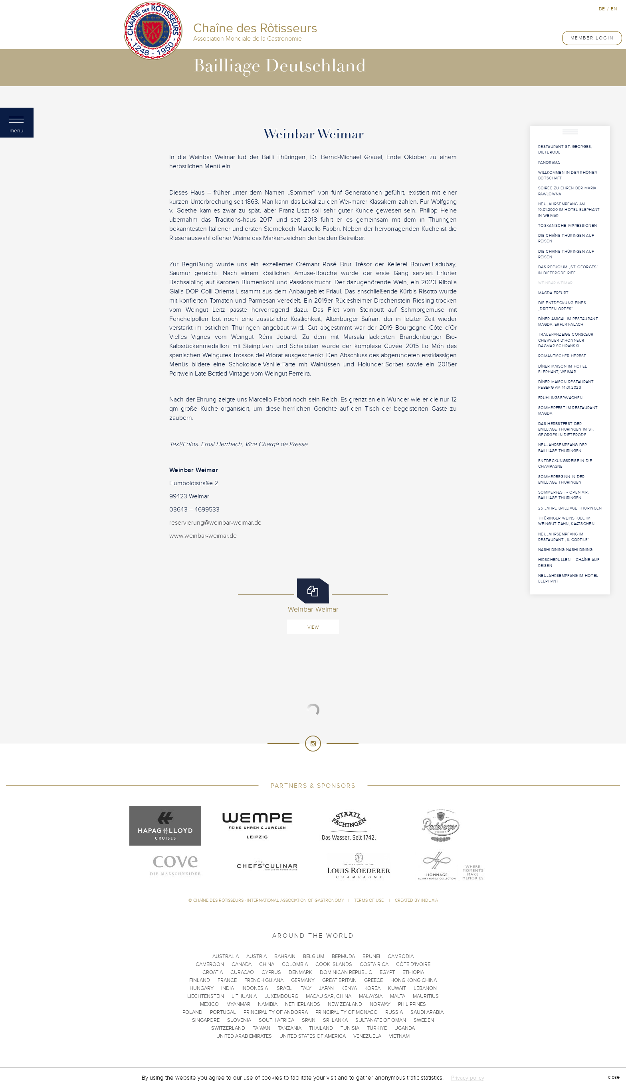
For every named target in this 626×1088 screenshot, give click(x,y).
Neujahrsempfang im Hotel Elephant (568, 578)
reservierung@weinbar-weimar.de (215, 523)
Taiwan (261, 1028)
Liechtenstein (205, 996)
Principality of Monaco (346, 1012)
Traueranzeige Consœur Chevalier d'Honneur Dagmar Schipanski (565, 340)
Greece (373, 980)
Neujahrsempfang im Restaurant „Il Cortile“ (564, 537)
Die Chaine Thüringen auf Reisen (566, 254)
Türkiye (377, 1028)
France (227, 980)
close (614, 1077)
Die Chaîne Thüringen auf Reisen (566, 238)
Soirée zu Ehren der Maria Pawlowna (567, 191)
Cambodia (401, 956)
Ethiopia (413, 972)
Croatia (212, 972)
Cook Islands (333, 964)
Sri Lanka (335, 1020)
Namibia (267, 1004)
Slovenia (239, 1020)
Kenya (349, 988)
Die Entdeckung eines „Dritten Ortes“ (562, 306)
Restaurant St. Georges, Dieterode (565, 149)
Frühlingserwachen (560, 397)
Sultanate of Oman (380, 1020)
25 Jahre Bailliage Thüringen (570, 508)
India (227, 988)
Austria (256, 956)
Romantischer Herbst (562, 356)
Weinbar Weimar (555, 283)
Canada (242, 964)
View (313, 627)
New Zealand (345, 1004)
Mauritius (426, 996)
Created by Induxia (416, 900)
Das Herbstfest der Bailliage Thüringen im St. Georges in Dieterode (566, 429)
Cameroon (210, 964)
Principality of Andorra (276, 1012)
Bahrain (284, 956)
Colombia (295, 964)
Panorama (549, 162)
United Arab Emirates (244, 1036)
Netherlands (302, 1004)
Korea (372, 988)
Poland (192, 1012)
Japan (326, 988)
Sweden (424, 1020)
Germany (303, 980)
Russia (394, 1012)
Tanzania (289, 1028)
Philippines (412, 1004)
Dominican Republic (346, 972)
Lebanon (425, 988)
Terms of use (369, 900)
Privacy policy (467, 1077)
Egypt (387, 972)
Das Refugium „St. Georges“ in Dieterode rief (568, 270)
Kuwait (397, 988)
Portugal (223, 1012)
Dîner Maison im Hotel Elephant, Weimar (562, 369)
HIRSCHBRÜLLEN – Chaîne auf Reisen (568, 562)
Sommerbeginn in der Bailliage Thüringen (561, 479)
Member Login (592, 38)
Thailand (321, 1028)
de (602, 9)
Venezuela (367, 1036)
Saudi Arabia (427, 1012)
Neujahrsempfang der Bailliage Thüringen (562, 448)
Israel (283, 988)
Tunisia (350, 1028)
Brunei (371, 956)
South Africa (276, 1020)
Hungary (202, 988)
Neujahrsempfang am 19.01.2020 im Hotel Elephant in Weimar (569, 210)
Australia (225, 956)
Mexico (209, 1004)
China (266, 964)
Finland (199, 980)
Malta (397, 996)
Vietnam (399, 1036)
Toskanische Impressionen (567, 225)
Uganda (404, 1028)
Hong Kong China (413, 980)
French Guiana (263, 980)
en (614, 9)
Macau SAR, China (328, 996)
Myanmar (238, 1004)
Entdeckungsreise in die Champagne (565, 463)
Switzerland (228, 1028)
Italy (305, 988)
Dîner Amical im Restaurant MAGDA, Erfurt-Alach (568, 322)
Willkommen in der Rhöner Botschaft (567, 175)
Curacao (242, 972)
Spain (308, 1020)
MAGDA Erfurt (553, 293)
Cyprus (271, 972)
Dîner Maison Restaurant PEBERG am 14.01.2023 (566, 385)
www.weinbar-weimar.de (203, 536)
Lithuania (244, 996)
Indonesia (255, 988)
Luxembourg (281, 996)
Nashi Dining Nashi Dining (565, 549)
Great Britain (339, 980)
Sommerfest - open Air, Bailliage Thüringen (563, 495)
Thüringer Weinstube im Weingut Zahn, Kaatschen (566, 521)
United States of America (312, 1036)
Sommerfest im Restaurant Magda (568, 410)
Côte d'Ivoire (413, 964)
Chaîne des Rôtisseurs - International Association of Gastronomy (268, 900)
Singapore (206, 1020)
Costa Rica (374, 964)
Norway (380, 1004)
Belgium (313, 956)
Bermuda (343, 956)
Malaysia (370, 996)
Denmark (300, 972)
